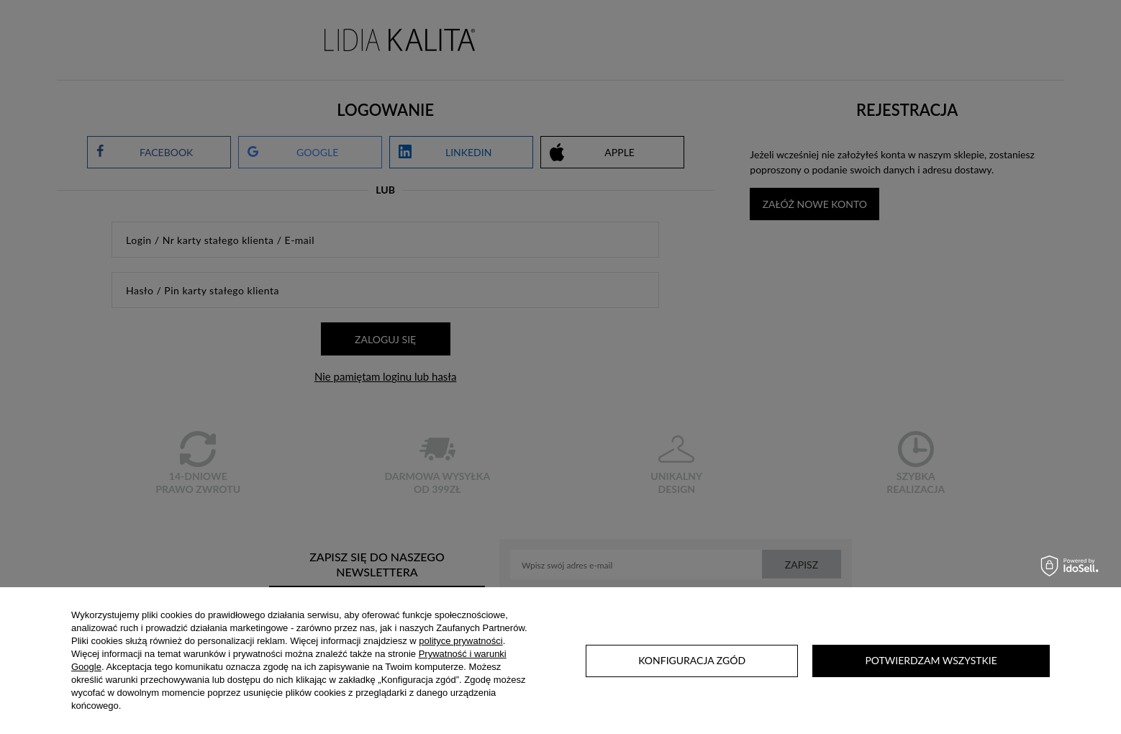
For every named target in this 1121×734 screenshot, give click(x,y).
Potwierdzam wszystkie (931, 660)
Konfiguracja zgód (691, 660)
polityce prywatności (460, 640)
